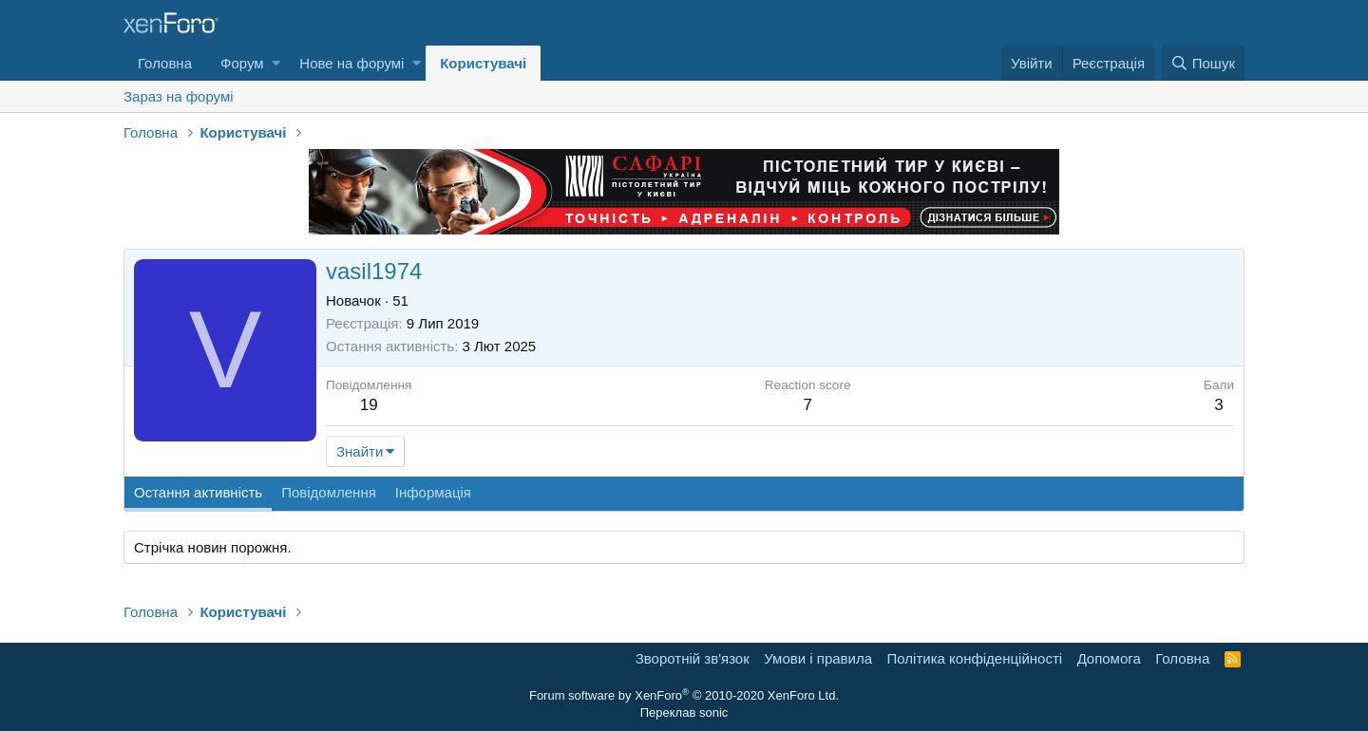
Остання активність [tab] (198, 492)
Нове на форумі (351, 63)
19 (369, 405)
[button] (276, 63)
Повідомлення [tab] (328, 492)
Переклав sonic (684, 712)
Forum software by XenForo (684, 695)
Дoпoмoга (1109, 658)
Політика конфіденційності (975, 658)
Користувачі (483, 63)
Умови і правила (818, 658)
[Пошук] (1203, 63)
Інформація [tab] (433, 492)
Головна (165, 63)
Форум (242, 63)
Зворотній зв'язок (693, 658)
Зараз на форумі (179, 96)
